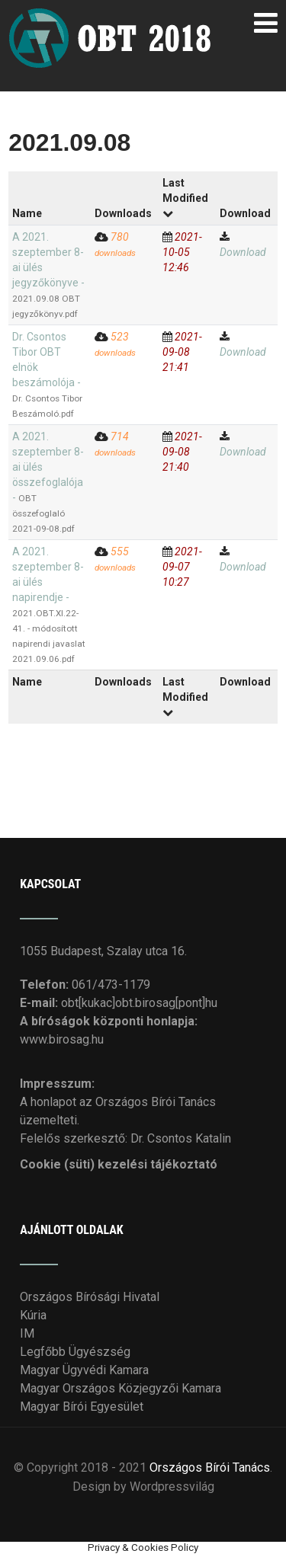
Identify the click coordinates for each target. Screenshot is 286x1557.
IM (27, 1333)
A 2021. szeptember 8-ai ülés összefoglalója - (48, 482)
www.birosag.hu (62, 1039)
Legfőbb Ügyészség (75, 1351)
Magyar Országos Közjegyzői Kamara (120, 1388)
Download (243, 252)
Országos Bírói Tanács (209, 1467)
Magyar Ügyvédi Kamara (84, 1370)
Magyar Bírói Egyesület (81, 1406)
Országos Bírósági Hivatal (89, 1297)
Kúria (33, 1315)
